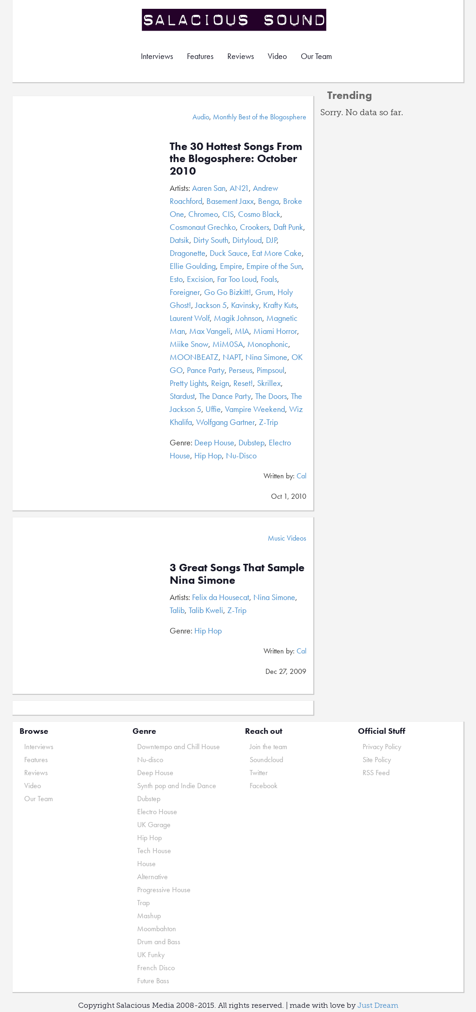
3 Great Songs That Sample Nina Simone (237, 573)
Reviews (240, 56)
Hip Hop (208, 455)
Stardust (182, 396)
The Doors (271, 396)
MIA (242, 331)
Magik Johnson (238, 318)
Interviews (157, 56)
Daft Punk (288, 227)
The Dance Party (225, 396)
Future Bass (153, 981)
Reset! (243, 383)
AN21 (239, 188)
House (146, 863)
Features (200, 56)
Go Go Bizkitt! (227, 292)
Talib (177, 610)
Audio (200, 117)
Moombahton (156, 929)
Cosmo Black (259, 214)
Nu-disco (150, 759)
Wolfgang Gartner (225, 422)
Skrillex (269, 383)
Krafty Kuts (280, 305)
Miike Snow (189, 344)
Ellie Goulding (193, 266)
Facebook (264, 785)
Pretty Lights (188, 383)
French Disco (156, 968)
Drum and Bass (158, 942)
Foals (269, 279)
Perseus (240, 370)
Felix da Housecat (220, 597)
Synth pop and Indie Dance (176, 785)
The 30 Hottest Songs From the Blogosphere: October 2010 (236, 158)
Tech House (154, 850)
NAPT (232, 357)
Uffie (213, 409)
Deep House (214, 442)
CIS (228, 214)
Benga (268, 201)
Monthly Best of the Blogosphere (259, 117)
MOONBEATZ (194, 357)
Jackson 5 (211, 305)
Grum (264, 292)
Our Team (316, 56)
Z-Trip (268, 422)
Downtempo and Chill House (178, 746)
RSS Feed (376, 772)
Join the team (268, 746)
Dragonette (187, 253)
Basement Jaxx (230, 201)
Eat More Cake (277, 253)
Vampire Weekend (255, 409)
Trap (143, 903)
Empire (231, 266)
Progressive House (164, 889)
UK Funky (151, 955)
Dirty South (210, 240)
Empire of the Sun (274, 266)
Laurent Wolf (190, 318)
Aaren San (208, 188)
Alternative (152, 876)
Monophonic (267, 344)
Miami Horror (275, 331)
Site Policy (377, 759)
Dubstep (251, 442)
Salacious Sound (234, 20)
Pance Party (206, 370)
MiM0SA (227, 344)
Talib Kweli (206, 610)
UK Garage (154, 824)
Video (277, 56)
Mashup (149, 916)
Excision (200, 279)
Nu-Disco (241, 455)
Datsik (179, 240)
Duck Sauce (229, 253)
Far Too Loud (237, 279)
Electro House (157, 811)
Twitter (259, 772)
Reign (220, 383)
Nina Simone (266, 357)
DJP (271, 240)
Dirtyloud (247, 240)
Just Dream (377, 1005)
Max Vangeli (210, 331)
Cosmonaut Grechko (203, 227)
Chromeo (203, 214)
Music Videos (287, 538)
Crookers (254, 227)
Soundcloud (266, 759)
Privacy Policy (382, 746)
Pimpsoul (270, 370)
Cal (301, 476)
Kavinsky (245, 305)
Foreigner (185, 292)
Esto (176, 279)
